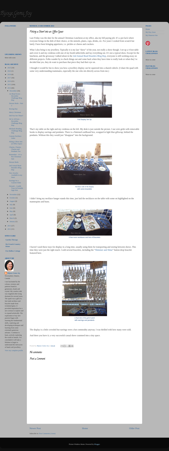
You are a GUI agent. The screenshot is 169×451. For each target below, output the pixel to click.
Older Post (134, 428)
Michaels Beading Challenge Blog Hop (15, 131)
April (12, 215)
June (11, 208)
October (13, 198)
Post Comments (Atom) (47, 433)
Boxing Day (13, 109)
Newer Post (35, 428)
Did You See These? (16, 116)
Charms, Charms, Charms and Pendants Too (15, 149)
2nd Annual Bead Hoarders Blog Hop (89, 56)
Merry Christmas (15, 112)
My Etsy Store (151, 32)
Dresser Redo (13, 162)
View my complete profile (14, 350)
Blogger (97, 444)
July (11, 205)
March (12, 218)
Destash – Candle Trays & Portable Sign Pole (16, 188)
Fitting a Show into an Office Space (15, 143)
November (13, 194)
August (12, 201)
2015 (9, 84)
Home (85, 428)
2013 (9, 226)
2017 (9, 78)
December (13, 91)
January (12, 221)
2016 (9, 81)
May (11, 211)
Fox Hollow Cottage (12, 251)
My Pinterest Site (152, 35)
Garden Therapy (11, 240)
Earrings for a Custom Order (15, 182)
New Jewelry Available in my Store (15, 175)
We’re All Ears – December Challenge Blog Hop (15, 122)
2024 (9, 71)
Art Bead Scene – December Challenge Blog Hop (15, 97)
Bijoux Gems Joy (16, 14)
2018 (9, 74)
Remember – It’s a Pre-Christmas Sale (15, 157)
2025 (9, 68)
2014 (9, 88)
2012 (9, 229)
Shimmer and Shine (104, 250)
